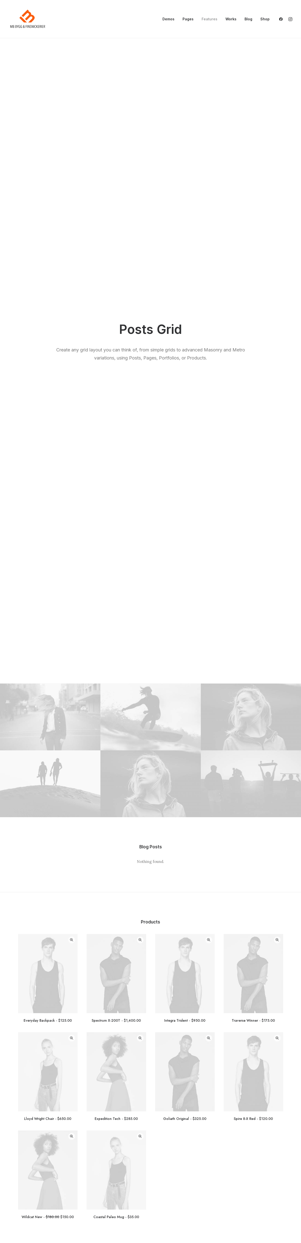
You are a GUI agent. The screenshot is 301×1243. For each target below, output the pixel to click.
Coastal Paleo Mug (116, 632)
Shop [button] (265, 19)
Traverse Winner (253, 436)
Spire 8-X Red (253, 534)
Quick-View (71, 355)
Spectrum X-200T (116, 436)
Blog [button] (248, 19)
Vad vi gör (23, 1190)
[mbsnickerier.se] (27, 19)
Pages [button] (188, 19)
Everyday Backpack (48, 436)
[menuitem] (168, 19)
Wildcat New (48, 632)
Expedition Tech (116, 534)
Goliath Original (184, 534)
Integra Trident (184, 436)
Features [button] (209, 19)
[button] (282, 19)
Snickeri (21, 1203)
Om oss (21, 1197)
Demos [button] (168, 19)
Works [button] (230, 19)
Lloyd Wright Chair (47, 534)
